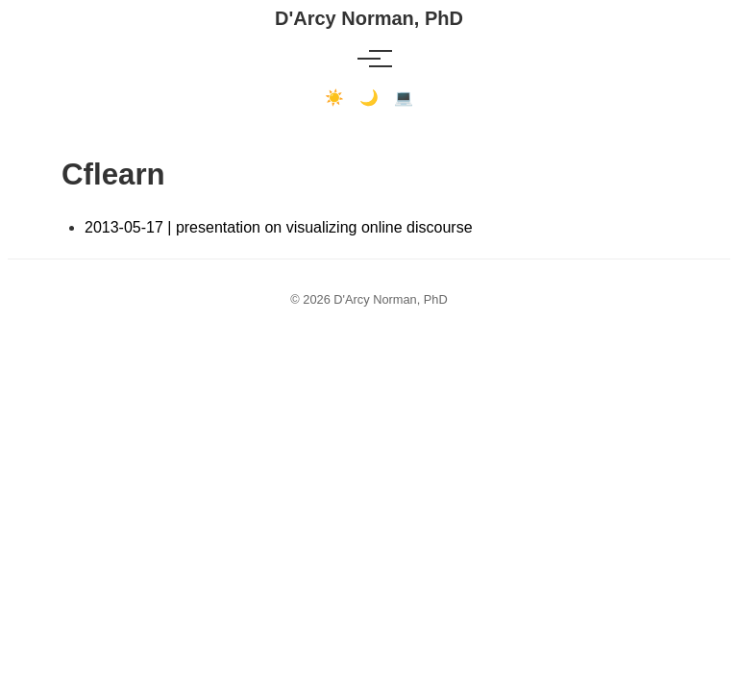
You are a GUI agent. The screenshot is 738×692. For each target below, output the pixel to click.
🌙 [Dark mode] (369, 97)
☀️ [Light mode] (334, 97)
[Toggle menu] (369, 58)
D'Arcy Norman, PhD (369, 18)
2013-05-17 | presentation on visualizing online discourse (279, 227)
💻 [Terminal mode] (403, 97)
